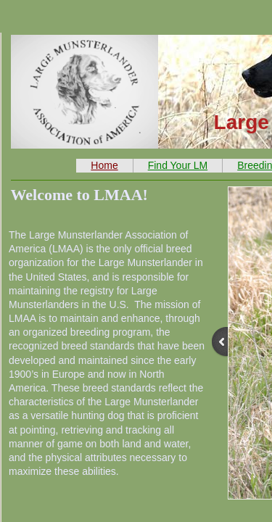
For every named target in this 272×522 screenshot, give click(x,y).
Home (104, 165)
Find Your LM (178, 165)
